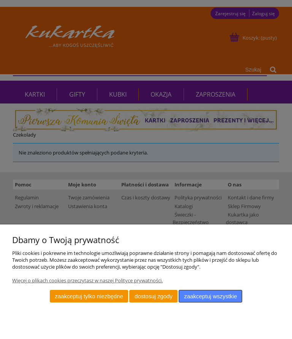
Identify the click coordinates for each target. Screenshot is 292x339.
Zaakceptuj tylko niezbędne (89, 296)
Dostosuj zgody (154, 296)
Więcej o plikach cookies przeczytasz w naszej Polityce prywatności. (87, 280)
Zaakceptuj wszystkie (210, 296)
